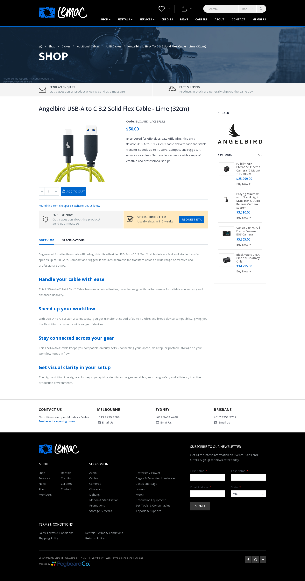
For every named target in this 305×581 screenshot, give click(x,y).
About (219, 19)
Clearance (96, 489)
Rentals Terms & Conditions (104, 533)
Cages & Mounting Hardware (155, 478)
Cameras (95, 484)
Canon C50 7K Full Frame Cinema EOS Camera (248, 231)
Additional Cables (88, 46)
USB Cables (114, 46)
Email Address (200, 487)
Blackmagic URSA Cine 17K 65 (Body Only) (248, 258)
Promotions (97, 505)
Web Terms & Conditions (119, 557)
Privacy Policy (96, 557)
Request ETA (192, 219)
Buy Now (244, 184)
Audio (93, 473)
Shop (104, 19)
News (184, 19)
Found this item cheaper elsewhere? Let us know (69, 205)
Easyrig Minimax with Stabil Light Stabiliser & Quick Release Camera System (248, 200)
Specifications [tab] (73, 240)
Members (259, 19)
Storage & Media (100, 511)
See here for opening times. (57, 421)
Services (145, 19)
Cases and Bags (146, 484)
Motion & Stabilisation (104, 500)
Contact (238, 19)
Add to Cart (76, 191)
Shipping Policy (49, 538)
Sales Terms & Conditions (56, 533)
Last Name (239, 471)
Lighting (94, 494)
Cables (66, 46)
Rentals (123, 19)
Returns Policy (95, 538)
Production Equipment (151, 500)
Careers (201, 19)
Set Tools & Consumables (153, 505)
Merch (140, 494)
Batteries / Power (148, 473)
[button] (164, 8)
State (236, 487)
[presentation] (259, 154)
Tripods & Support (148, 511)
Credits (167, 19)
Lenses (140, 489)
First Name (199, 471)
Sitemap (139, 557)
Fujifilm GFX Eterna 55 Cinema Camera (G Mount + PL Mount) (248, 169)
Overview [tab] (46, 240)
